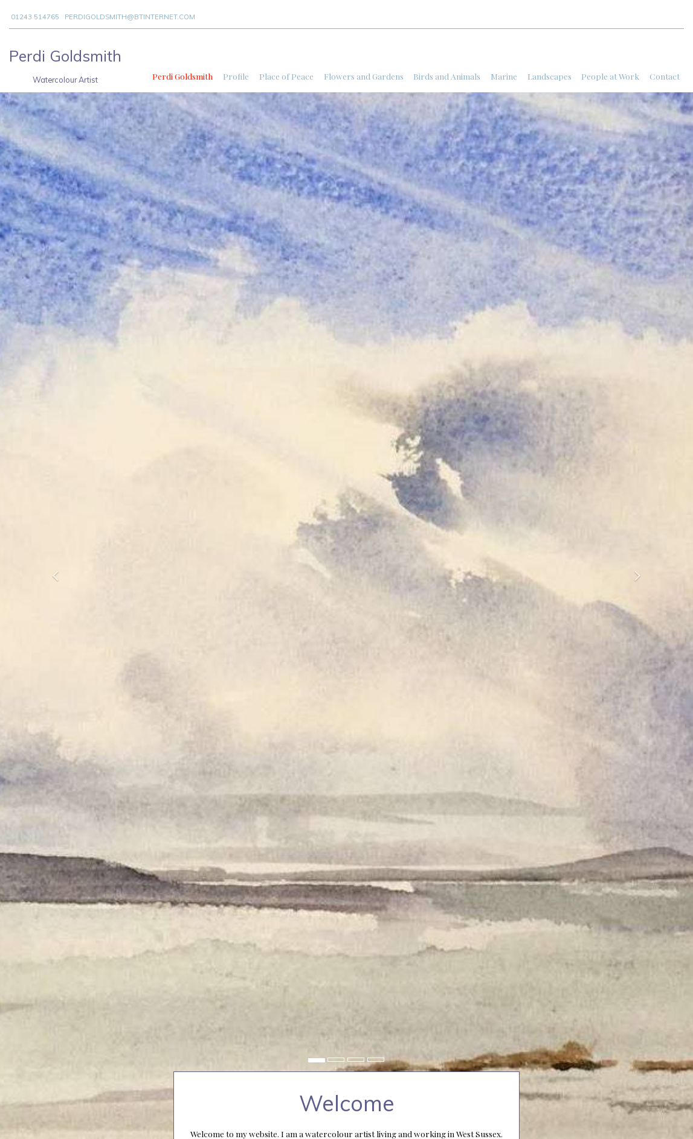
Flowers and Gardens (364, 76)
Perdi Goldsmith (182, 76)
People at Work (610, 76)
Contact (664, 76)
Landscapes (549, 76)
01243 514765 (35, 17)
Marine (504, 76)
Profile (236, 76)
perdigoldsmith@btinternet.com (130, 17)
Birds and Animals (446, 76)
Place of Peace (286, 76)
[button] (52, 569)
